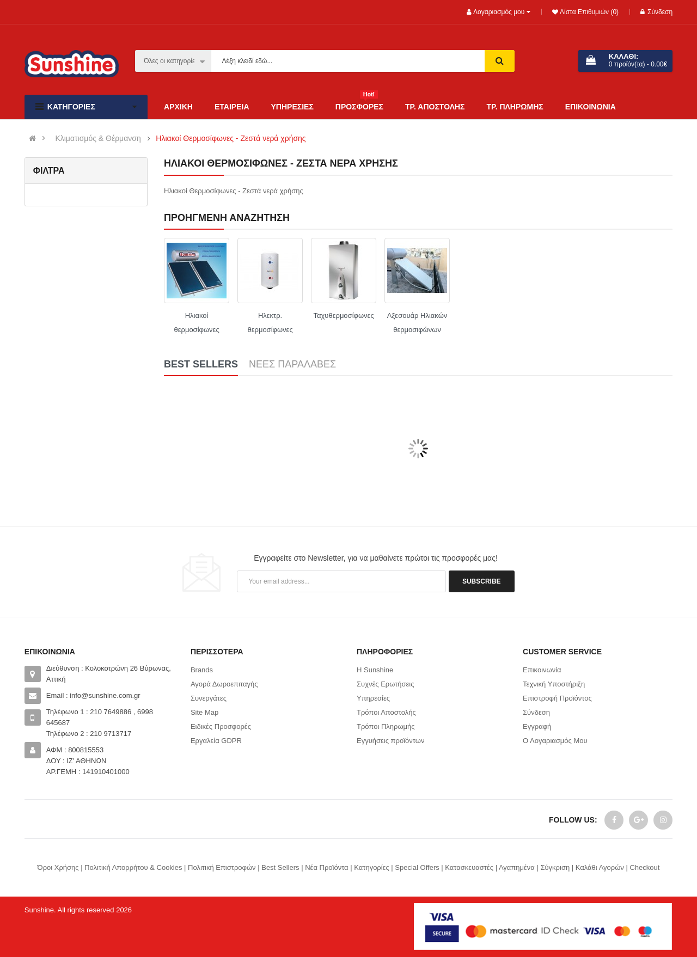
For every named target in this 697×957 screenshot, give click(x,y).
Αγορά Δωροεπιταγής (224, 684)
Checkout (644, 867)
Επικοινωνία (542, 670)
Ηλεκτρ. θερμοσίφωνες (269, 322)
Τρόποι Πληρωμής (386, 726)
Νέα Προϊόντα (326, 867)
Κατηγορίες (371, 867)
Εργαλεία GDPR (216, 741)
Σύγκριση (555, 867)
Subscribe (481, 581)
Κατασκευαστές (469, 867)
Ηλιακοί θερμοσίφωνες (196, 322)
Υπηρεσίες (373, 698)
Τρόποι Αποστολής (386, 712)
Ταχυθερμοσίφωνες (344, 315)
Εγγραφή (537, 726)
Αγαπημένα (517, 867)
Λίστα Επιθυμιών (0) (588, 12)
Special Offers (417, 867)
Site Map (204, 712)
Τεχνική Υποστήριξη (554, 684)
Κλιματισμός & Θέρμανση (97, 138)
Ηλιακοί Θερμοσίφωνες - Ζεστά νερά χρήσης (230, 138)
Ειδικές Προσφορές (221, 726)
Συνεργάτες (209, 698)
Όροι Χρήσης (58, 867)
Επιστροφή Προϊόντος (557, 698)
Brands (202, 670)
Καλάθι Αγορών (600, 867)
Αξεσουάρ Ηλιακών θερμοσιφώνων (417, 322)
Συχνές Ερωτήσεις (385, 684)
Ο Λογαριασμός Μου (555, 741)
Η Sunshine (375, 670)
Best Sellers (280, 867)
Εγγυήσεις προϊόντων (390, 741)
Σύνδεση (656, 12)
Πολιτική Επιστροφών (222, 867)
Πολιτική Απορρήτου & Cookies (133, 867)
